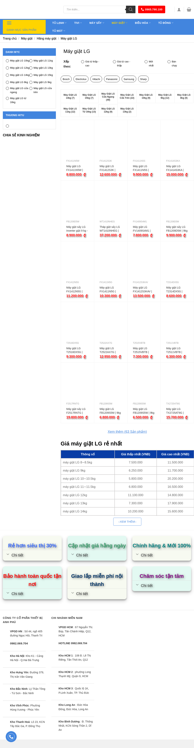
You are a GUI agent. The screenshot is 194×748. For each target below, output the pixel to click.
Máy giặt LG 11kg (41, 60)
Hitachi (96, 79)
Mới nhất (149, 63)
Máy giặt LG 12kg (17, 68)
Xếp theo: (67, 64)
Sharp (143, 79)
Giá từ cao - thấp (121, 63)
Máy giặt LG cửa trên (40, 90)
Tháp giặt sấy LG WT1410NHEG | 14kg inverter (110, 229)
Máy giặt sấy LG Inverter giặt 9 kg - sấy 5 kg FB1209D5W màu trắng (77, 229)
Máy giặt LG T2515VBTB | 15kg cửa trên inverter (141, 350)
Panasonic (112, 79)
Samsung (129, 79)
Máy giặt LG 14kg (17, 75)
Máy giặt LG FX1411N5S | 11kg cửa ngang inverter (142, 168)
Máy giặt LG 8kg (17, 82)
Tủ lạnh (59, 23)
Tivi (78, 23)
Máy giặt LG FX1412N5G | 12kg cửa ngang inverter (75, 289)
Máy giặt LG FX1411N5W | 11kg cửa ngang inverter (75, 168)
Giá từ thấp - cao (90, 63)
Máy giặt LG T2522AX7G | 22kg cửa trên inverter (108, 350)
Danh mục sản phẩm (21, 26)
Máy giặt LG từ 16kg (16, 100)
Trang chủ (10, 38)
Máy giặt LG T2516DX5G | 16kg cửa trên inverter (74, 350)
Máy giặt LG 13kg (41, 68)
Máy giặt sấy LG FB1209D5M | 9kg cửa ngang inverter (177, 229)
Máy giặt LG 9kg (40, 82)
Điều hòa (143, 23)
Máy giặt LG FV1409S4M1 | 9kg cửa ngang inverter (142, 229)
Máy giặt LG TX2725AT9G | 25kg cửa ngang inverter (175, 411)
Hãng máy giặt (46, 38)
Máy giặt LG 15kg (41, 75)
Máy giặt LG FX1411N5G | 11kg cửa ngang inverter (109, 289)
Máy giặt (120, 23)
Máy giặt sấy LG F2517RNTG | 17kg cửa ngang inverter (76, 411)
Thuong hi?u (15, 115)
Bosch (66, 79)
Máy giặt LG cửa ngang (17, 90)
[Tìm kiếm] (130, 9)
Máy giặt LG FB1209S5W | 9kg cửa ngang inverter (143, 411)
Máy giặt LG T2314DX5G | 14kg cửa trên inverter (174, 289)
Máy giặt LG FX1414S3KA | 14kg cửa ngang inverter (175, 168)
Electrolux (81, 79)
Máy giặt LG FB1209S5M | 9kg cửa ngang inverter (110, 411)
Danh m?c (13, 52)
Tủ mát (58, 31)
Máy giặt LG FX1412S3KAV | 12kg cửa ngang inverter (142, 289)
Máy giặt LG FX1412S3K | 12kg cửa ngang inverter (109, 168)
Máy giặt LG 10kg (17, 60)
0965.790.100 (151, 9)
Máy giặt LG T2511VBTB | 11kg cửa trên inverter (174, 350)
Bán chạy (172, 63)
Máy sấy (96, 23)
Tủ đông (165, 23)
